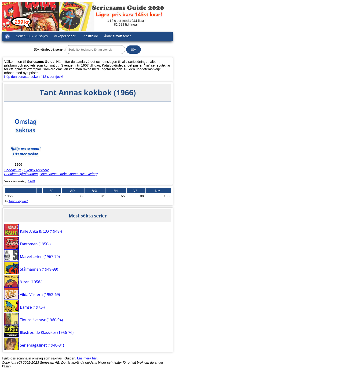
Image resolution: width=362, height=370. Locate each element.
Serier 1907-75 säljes (32, 36)
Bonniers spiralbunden (21, 174)
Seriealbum (12, 170)
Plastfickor (90, 36)
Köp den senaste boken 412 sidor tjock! (33, 76)
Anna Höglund (18, 201)
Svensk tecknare (36, 170)
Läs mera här (87, 358)
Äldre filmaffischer (117, 36)
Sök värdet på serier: (49, 49)
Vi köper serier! (65, 36)
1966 (31, 181)
